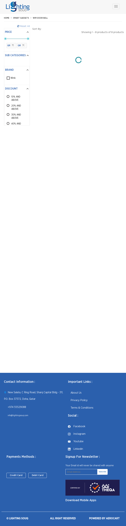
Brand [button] (17, 70)
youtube (76, 441)
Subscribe (102, 472)
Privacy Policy (78, 400)
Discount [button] (17, 88)
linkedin (75, 448)
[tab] (17, 32)
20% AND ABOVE (16, 107)
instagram (76, 433)
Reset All (23, 26)
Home (6, 18)
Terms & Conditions (80, 407)
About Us (75, 392)
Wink (13, 78)
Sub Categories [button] (17, 55)
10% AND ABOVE (15, 98)
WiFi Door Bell (40, 18)
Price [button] (17, 32)
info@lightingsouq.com (18, 415)
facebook (76, 426)
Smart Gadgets (21, 18)
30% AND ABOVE (16, 116)
